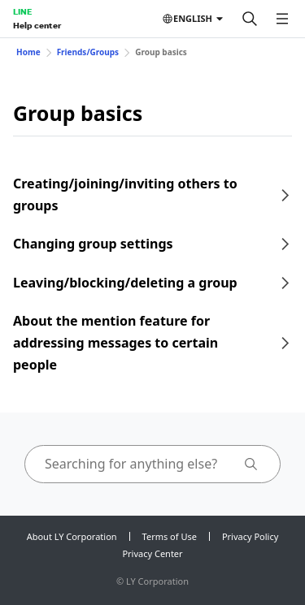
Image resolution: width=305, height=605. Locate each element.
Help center (37, 25)
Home (28, 52)
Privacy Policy (250, 536)
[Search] (249, 18)
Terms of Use (169, 536)
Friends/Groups (88, 52)
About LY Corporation (72, 536)
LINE (22, 11)
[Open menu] (282, 18)
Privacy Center (152, 553)
